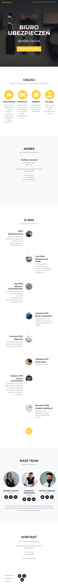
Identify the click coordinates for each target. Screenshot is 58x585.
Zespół (47, 2)
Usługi (34, 2)
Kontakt (53, 2)
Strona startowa (7, 2)
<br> (29, 190)
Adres (39, 2)
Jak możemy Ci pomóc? (29, 49)
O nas (43, 2)
